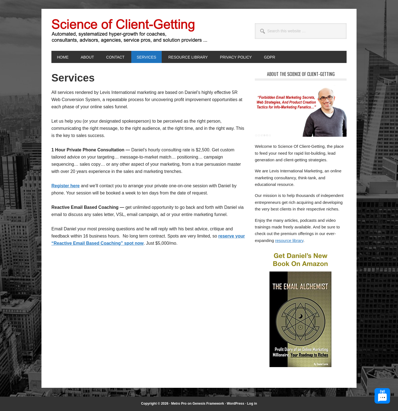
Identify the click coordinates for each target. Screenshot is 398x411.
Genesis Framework (208, 403)
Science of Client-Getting (88, 30)
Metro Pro (179, 403)
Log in (252, 403)
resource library (289, 240)
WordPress (235, 403)
